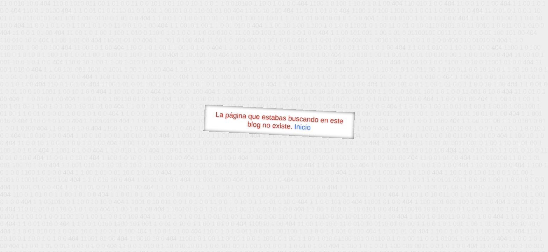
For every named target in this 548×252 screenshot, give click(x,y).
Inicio (302, 126)
